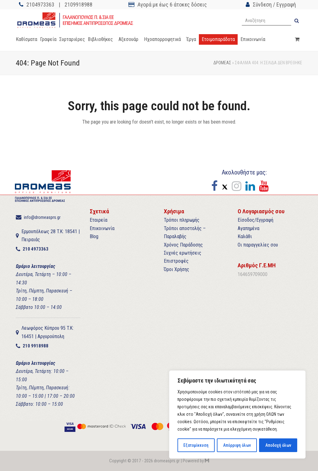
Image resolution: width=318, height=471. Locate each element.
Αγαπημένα (248, 228)
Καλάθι (245, 236)
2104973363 (40, 4)
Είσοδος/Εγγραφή (255, 220)
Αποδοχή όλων (278, 445)
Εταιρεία (98, 220)
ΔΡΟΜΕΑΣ (222, 62)
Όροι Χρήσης (176, 269)
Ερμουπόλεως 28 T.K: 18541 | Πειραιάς (50, 235)
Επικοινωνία (102, 228)
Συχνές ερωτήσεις (182, 253)
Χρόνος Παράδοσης (183, 245)
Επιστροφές (176, 261)
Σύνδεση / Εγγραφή (274, 4)
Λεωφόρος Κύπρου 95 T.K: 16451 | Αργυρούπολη (47, 332)
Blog (94, 236)
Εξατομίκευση (196, 445)
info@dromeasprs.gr (42, 217)
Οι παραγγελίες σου (258, 245)
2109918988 (78, 4)
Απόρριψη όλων (236, 445)
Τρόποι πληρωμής (181, 220)
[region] (237, 415)
